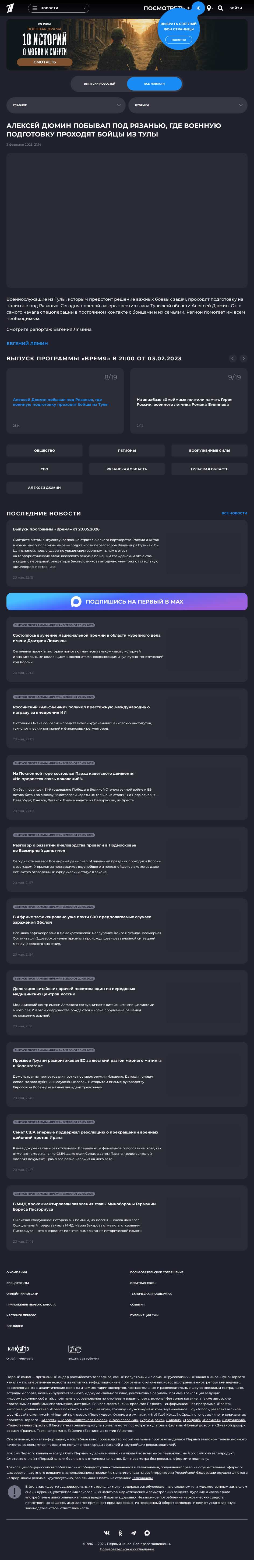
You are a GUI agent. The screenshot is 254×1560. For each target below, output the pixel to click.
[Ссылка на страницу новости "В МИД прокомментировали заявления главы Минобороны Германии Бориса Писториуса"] (127, 1218)
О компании (16, 1272)
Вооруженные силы (209, 451)
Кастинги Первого (21, 1315)
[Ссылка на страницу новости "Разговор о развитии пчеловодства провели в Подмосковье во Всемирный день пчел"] (127, 859)
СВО (44, 469)
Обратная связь (143, 1283)
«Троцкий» (192, 1420)
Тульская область (209, 469)
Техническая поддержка (151, 1294)
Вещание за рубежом (83, 1352)
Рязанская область (127, 469)
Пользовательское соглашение (157, 1272)
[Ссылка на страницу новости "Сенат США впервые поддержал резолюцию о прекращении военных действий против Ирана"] (127, 1146)
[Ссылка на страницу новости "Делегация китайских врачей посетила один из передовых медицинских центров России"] (127, 1003)
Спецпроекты (17, 1283)
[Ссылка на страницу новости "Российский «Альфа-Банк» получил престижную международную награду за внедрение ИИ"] (127, 718)
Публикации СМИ (144, 1315)
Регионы (127, 451)
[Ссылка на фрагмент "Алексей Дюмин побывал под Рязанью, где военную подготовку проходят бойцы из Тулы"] (65, 401)
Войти (236, 8)
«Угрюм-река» (152, 1420)
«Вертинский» (234, 1420)
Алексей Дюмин (44, 488)
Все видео (14, 1326)
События (137, 1304)
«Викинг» (173, 1420)
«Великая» (211, 1420)
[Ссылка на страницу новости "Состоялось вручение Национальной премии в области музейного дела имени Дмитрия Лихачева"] (127, 649)
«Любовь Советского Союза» (82, 1420)
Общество (44, 451)
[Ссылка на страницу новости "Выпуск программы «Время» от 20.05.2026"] (127, 553)
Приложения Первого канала (31, 1304)
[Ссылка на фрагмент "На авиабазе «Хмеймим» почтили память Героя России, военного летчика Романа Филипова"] (189, 401)
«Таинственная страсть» (26, 1425)
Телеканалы (142, 1478)
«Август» (48, 1420)
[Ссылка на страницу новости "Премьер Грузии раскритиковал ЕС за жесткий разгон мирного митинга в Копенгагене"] (127, 1074)
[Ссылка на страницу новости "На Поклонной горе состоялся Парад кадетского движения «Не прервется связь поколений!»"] (127, 787)
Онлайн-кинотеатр (22, 1294)
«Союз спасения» (123, 1420)
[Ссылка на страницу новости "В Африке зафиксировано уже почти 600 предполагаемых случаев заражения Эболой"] (127, 931)
